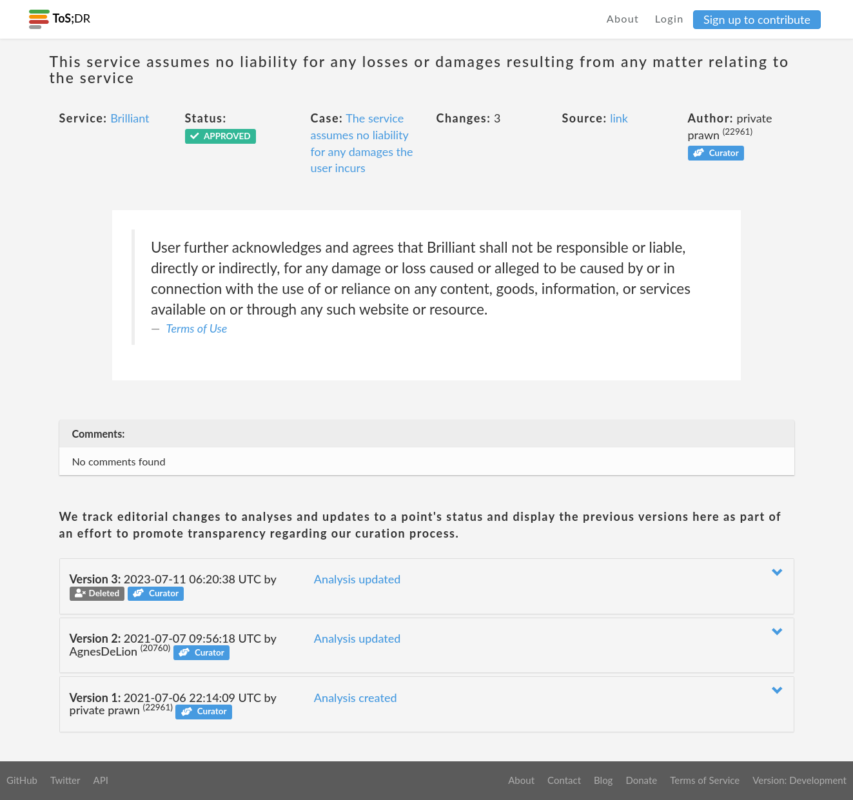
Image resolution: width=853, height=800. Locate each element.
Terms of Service (705, 780)
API (100, 780)
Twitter (65, 780)
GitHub (21, 780)
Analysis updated (357, 579)
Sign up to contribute (756, 19)
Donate (641, 780)
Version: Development (799, 780)
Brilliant (129, 118)
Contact (564, 780)
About (623, 18)
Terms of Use (197, 328)
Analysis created (355, 697)
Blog (603, 780)
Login (669, 18)
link (619, 118)
